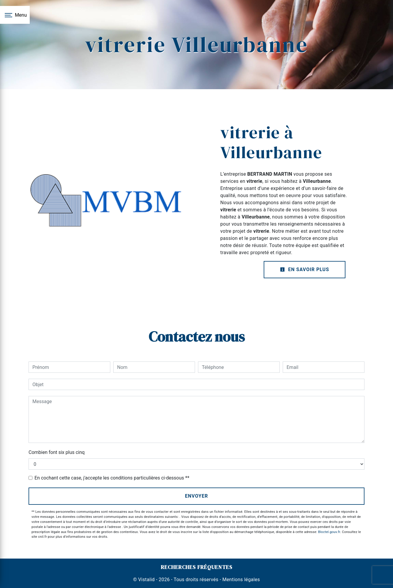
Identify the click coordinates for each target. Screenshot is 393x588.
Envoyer (196, 496)
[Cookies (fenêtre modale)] (2, 584)
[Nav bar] (15, 15)
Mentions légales (240, 579)
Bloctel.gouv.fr (329, 532)
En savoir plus (304, 269)
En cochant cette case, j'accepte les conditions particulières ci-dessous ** (111, 478)
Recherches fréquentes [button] (196, 567)
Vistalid (146, 579)
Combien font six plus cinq (57, 452)
